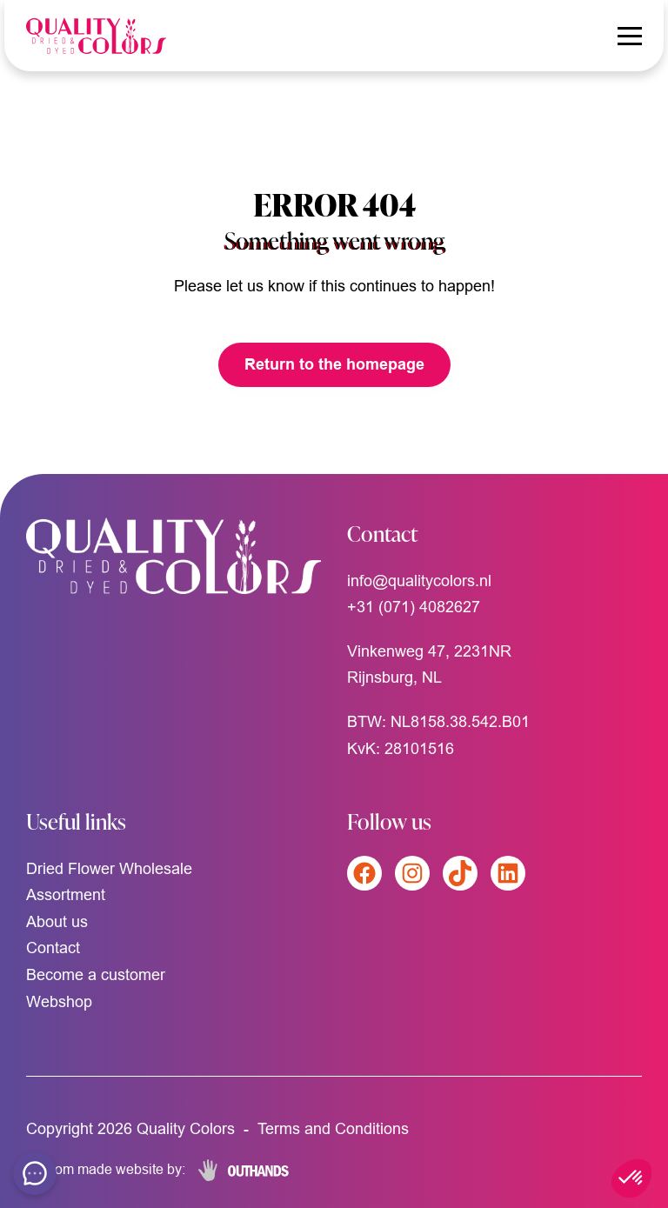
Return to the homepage (334, 364)
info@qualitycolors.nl (419, 580)
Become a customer (95, 974)
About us (57, 921)
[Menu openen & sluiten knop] (630, 36)
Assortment (65, 894)
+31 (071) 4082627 (413, 606)
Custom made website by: (105, 1169)
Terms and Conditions (333, 1128)
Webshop (59, 1001)
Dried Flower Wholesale (109, 868)
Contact (53, 947)
